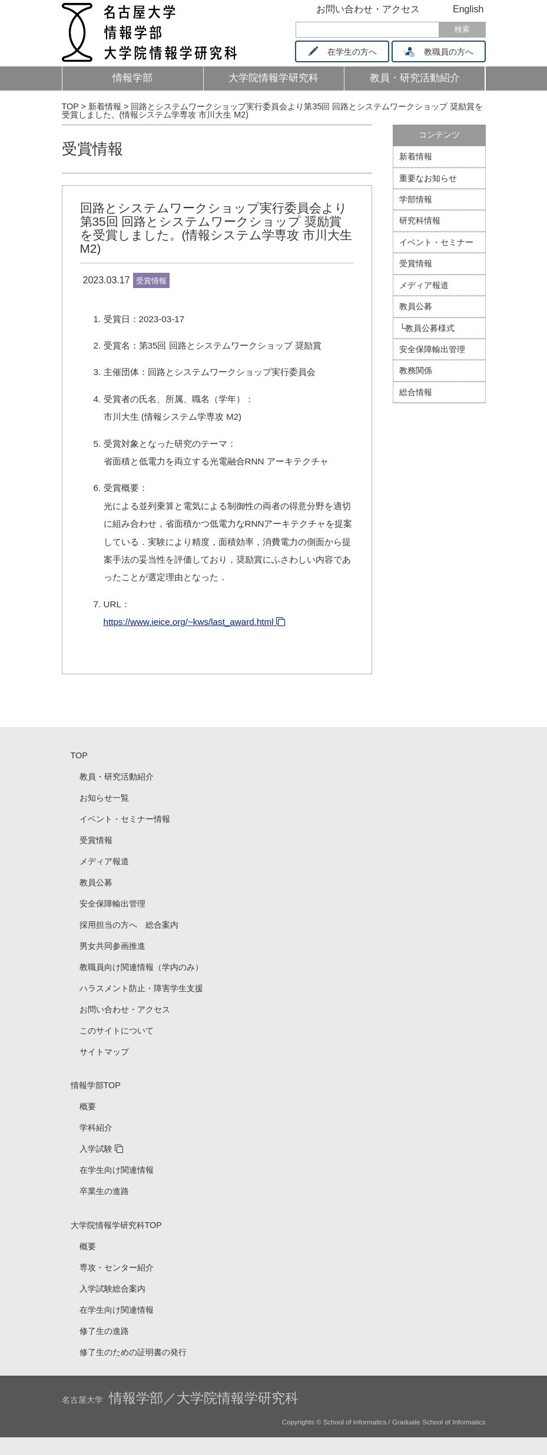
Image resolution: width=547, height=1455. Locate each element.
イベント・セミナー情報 (124, 819)
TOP (79, 755)
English (468, 9)
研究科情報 (419, 220)
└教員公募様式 (427, 328)
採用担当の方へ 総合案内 (128, 924)
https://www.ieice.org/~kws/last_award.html (189, 622)
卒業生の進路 (104, 1191)
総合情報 (415, 392)
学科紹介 (95, 1127)
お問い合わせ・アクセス (368, 9)
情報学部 (132, 77)
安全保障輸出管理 (432, 349)
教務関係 (415, 370)
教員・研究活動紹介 (421, 81)
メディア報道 (424, 285)
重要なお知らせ (428, 178)
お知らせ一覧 (104, 797)
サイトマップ (104, 1051)
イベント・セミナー (436, 242)
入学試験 (95, 1148)
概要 (87, 1106)
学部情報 (415, 199)
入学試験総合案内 (112, 1288)
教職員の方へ (442, 51)
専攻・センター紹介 (116, 1267)
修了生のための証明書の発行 (133, 1352)
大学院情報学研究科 (273, 77)
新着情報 (415, 156)
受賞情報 (92, 149)
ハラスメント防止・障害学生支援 (141, 988)
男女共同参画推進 (112, 946)
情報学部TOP (96, 1085)
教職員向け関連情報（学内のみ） (141, 967)
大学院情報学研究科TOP (116, 1225)
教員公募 (415, 306)
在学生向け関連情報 (116, 1170)
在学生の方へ (346, 51)
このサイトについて (116, 1030)
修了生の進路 (104, 1331)
